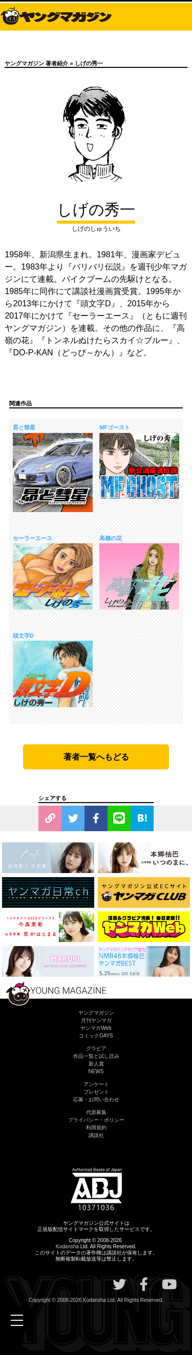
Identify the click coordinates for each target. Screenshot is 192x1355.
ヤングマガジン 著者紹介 (36, 63)
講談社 (96, 1135)
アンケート (96, 1084)
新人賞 (96, 1064)
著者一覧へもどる (96, 757)
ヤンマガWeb (95, 1028)
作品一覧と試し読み (96, 1056)
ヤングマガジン (96, 1012)
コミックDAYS (96, 1035)
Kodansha (67, 1246)
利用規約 (96, 1127)
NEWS (96, 1071)
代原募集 (96, 1112)
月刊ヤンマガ (96, 1020)
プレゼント (96, 1092)
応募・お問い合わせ (96, 1099)
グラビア (96, 1048)
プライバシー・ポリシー (96, 1120)
